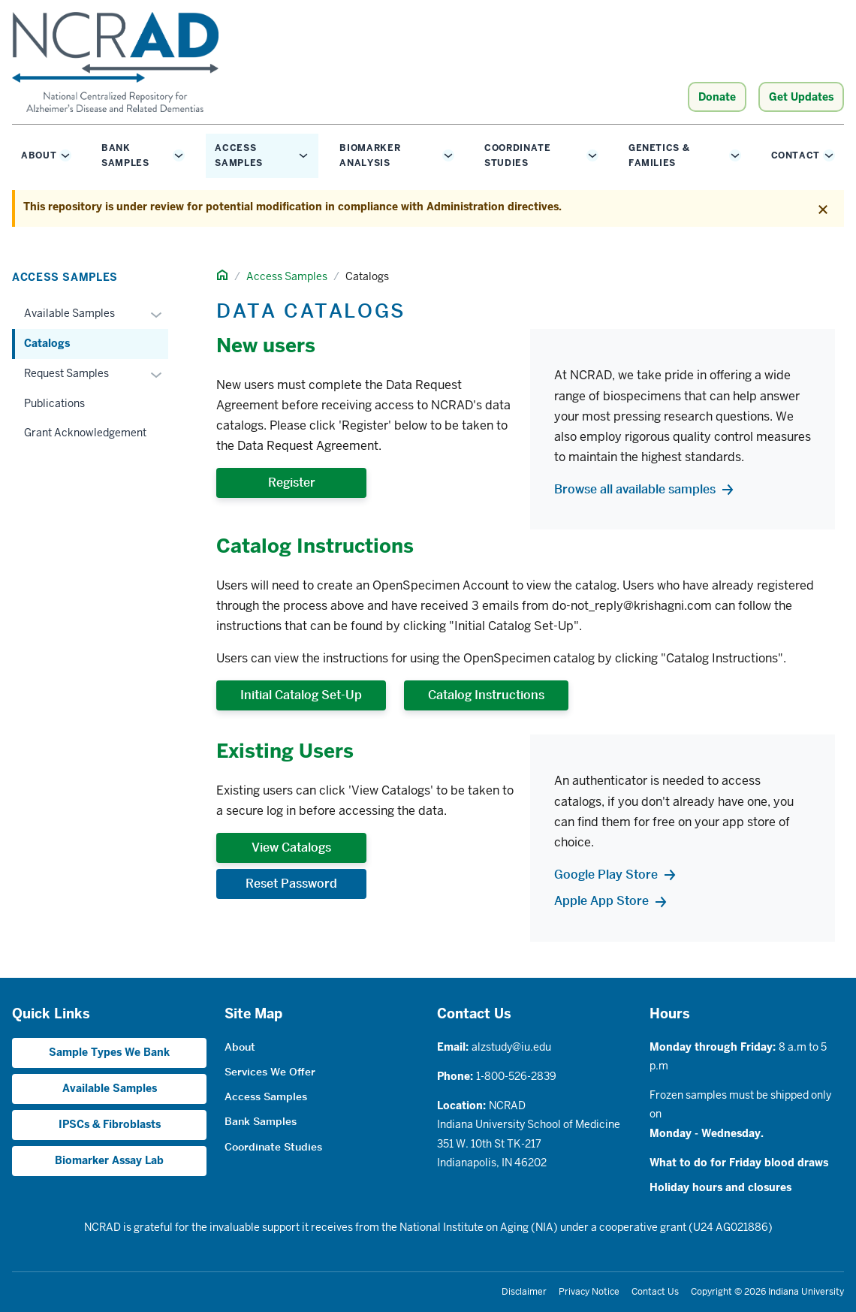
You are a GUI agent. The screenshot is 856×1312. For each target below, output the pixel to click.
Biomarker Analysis (369, 155)
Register (291, 482)
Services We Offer (270, 1071)
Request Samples (66, 373)
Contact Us (655, 1292)
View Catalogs (291, 847)
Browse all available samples (635, 489)
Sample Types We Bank (109, 1052)
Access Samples (238, 155)
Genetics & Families (658, 155)
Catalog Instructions (486, 695)
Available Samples (69, 313)
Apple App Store (601, 901)
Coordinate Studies (517, 155)
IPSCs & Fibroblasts (110, 1124)
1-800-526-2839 (516, 1076)
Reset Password (291, 883)
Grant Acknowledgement (85, 432)
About (38, 155)
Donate (717, 97)
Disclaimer (524, 1292)
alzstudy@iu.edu (511, 1047)
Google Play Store (606, 874)
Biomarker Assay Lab (109, 1160)
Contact (795, 155)
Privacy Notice (589, 1292)
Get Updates (801, 97)
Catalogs (47, 343)
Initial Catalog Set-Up (301, 695)
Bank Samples (125, 155)
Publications (54, 403)
